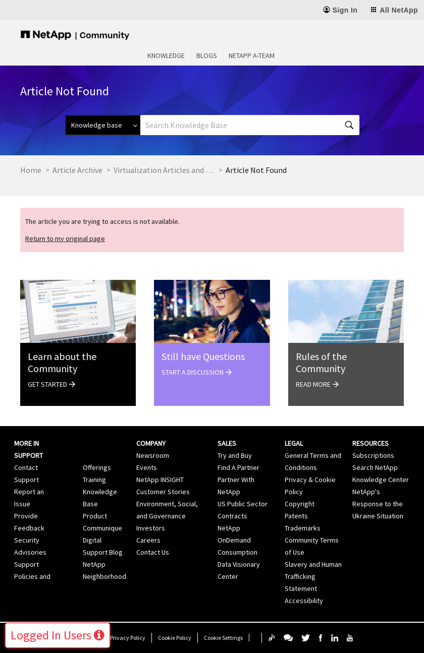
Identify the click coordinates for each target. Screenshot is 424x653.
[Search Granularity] (102, 125)
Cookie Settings (223, 637)
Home (30, 170)
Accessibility (304, 600)
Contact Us (152, 552)
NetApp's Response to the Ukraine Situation (377, 503)
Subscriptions (373, 455)
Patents (296, 515)
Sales (227, 443)
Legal (294, 443)
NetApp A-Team (252, 55)
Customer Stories (163, 491)
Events (146, 467)
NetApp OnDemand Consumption (237, 540)
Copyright (299, 503)
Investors (150, 527)
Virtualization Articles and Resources (164, 170)
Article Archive (77, 170)
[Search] (249, 125)
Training (94, 479)
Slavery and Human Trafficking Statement (313, 576)
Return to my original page (65, 238)
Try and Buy (235, 455)
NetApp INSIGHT (160, 479)
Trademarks (303, 527)
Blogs (206, 55)
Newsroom (152, 455)
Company (151, 443)
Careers (148, 540)
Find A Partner (238, 467)
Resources (370, 443)
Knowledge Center (380, 479)
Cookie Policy (174, 637)
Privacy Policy (127, 637)
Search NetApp (375, 467)
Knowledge (166, 55)
